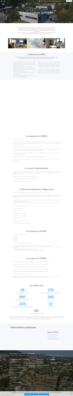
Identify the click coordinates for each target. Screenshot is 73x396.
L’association (20, 3)
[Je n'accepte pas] (71, 393)
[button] (10, 43)
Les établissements (28, 3)
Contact (70, 3)
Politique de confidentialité (44, 394)
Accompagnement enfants (51, 3)
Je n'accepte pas (34, 394)
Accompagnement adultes (39, 3)
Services (60, 3)
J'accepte (27, 394)
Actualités (65, 3)
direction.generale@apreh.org (52, 339)
